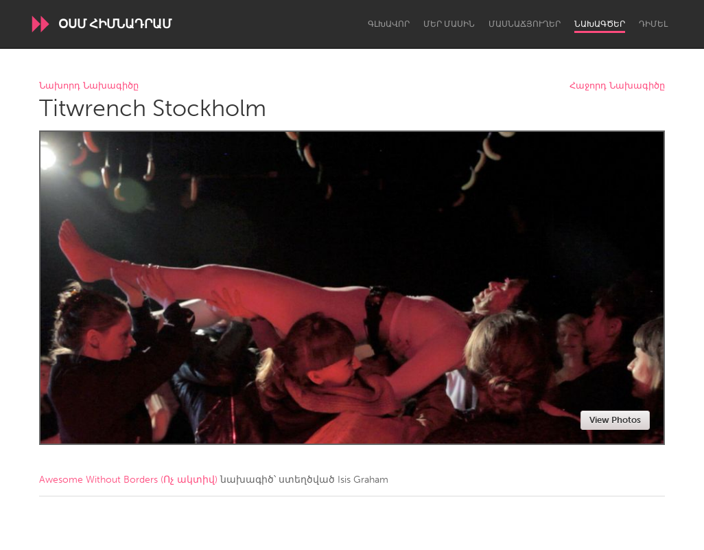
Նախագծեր (599, 24)
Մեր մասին (449, 24)
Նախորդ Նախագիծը (89, 86)
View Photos (615, 420)
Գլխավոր (389, 24)
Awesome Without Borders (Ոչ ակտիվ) (128, 479)
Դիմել (653, 24)
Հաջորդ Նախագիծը (617, 86)
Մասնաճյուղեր (525, 24)
